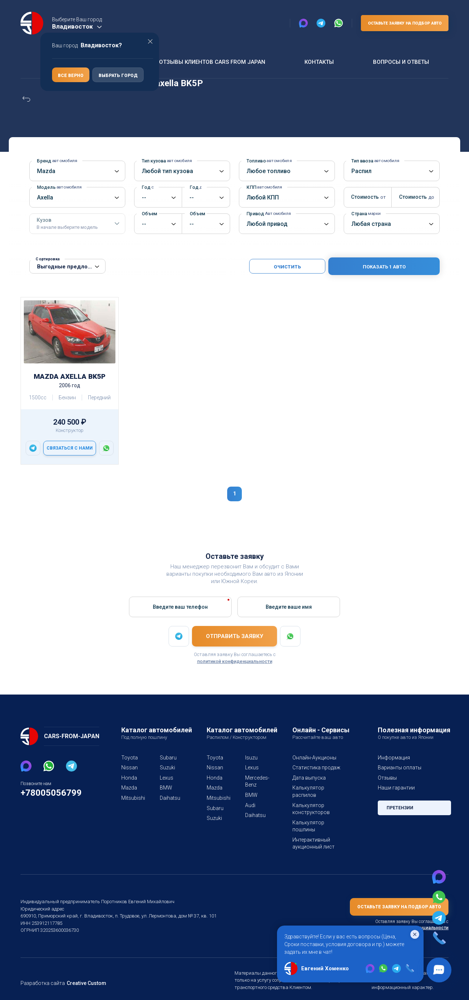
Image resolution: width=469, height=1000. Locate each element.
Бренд (56, 161)
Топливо (268, 161)
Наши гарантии (396, 788)
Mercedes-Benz (255, 781)
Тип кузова (165, 161)
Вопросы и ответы (400, 62)
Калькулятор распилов (319, 788)
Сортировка (47, 259)
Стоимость (366, 197)
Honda (128, 778)
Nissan (129, 767)
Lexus (166, 778)
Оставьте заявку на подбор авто (403, 23)
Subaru (168, 758)
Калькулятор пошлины (319, 815)
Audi (250, 805)
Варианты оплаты (399, 767)
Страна (365, 213)
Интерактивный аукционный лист (312, 829)
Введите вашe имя (288, 606)
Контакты (318, 62)
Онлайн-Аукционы (314, 758)
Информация (393, 758)
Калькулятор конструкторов (309, 801)
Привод (267, 213)
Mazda (129, 788)
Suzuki (167, 767)
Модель (57, 187)
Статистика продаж (315, 767)
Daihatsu (170, 798)
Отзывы (387, 778)
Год (148, 187)
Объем (150, 213)
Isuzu (251, 758)
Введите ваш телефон (180, 606)
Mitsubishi (131, 798)
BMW (166, 788)
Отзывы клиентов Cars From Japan (211, 62)
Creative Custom (83, 969)
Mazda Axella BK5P (69, 376)
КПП (263, 187)
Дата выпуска (308, 778)
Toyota (128, 758)
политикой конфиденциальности (235, 661)
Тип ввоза (374, 161)
